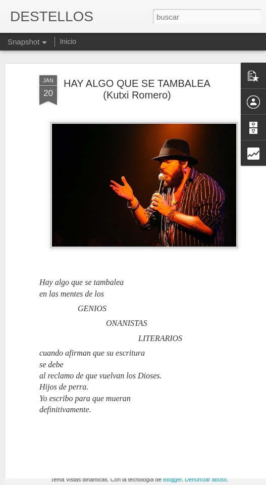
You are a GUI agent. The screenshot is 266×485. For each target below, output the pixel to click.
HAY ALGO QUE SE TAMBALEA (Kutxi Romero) (137, 67)
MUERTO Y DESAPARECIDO (78, 455)
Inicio (68, 41)
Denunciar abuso (206, 479)
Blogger (172, 479)
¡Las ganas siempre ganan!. (195, 448)
